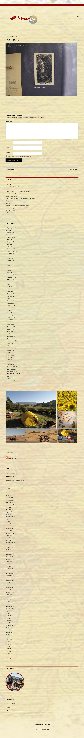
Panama (9, 308)
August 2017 (9, 594)
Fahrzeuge (8, 232)
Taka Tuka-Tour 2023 (13, 374)
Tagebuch (8, 355)
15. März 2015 (9, 36)
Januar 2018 (9, 590)
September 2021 (10, 533)
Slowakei (9, 324)
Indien (9, 265)
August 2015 (9, 639)
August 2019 (9, 561)
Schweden (10, 317)
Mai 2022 (8, 526)
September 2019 (10, 559)
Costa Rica (10, 249)
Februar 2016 (9, 625)
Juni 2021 (8, 540)
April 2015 (8, 649)
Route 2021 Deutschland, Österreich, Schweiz (18, 191)
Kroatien (9, 284)
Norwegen (10, 303)
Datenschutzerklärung (48, 11)
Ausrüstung (9, 184)
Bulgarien (10, 241)
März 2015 (8, 651)
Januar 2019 (9, 571)
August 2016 (9, 611)
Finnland (9, 260)
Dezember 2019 (10, 552)
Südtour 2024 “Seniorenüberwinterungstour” (18, 205)
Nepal (8, 298)
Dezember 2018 (10, 573)
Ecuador (9, 253)
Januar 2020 (9, 549)
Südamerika (10, 369)
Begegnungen (9, 228)
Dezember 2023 (10, 509)
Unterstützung (10, 208)
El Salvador (10, 256)
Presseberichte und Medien (13, 189)
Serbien (9, 322)
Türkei (9, 338)
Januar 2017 (9, 604)
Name (7, 142)
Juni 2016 (8, 616)
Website (8, 152)
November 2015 (10, 632)
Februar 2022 (9, 528)
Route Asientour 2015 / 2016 (13, 193)
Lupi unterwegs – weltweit (12, 186)
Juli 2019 (8, 564)
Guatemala (10, 263)
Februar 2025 (9, 493)
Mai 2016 (8, 618)
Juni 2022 (8, 523)
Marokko (9, 291)
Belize (8, 239)
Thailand (9, 334)
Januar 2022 (9, 530)
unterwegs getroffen (11, 210)
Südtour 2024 (11, 371)
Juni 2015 (8, 644)
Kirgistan (9, 279)
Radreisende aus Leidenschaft (14, 711)
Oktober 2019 (9, 557)
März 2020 (8, 545)
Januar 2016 (9, 627)
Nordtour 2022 (11, 367)
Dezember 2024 (10, 497)
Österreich (10, 305)
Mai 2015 (8, 646)
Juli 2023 (8, 514)
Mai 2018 (8, 582)
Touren (7, 357)
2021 (8, 359)
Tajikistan (10, 331)
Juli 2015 (8, 641)
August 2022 (9, 519)
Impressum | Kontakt (34, 11)
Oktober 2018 (9, 578)
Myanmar (9, 296)
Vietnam (9, 350)
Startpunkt (9, 201)
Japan (9, 272)
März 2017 (8, 599)
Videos (7, 212)
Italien (9, 270)
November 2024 (10, 500)
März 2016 (8, 623)
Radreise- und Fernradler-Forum (15, 480)
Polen (8, 312)
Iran (8, 268)
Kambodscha (11, 275)
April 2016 (8, 620)
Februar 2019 (9, 568)
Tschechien (10, 336)
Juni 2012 (8, 656)
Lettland (9, 289)
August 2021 (9, 535)
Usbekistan (10, 348)
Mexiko (9, 294)
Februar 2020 (9, 547)
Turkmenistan (11, 341)
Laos (8, 286)
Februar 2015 (9, 653)
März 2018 (8, 585)
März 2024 (8, 507)
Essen (7, 230)
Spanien (9, 329)
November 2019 (10, 554)
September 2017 (10, 592)
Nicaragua (10, 301)
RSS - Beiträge (12, 458)
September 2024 (10, 505)
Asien (8, 362)
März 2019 (8, 566)
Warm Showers (10, 476)
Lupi (7, 353)
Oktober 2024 (9, 502)
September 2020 (10, 542)
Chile (8, 244)
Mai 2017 (8, 597)
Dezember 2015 (10, 630)
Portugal (9, 315)
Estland (9, 258)
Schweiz (9, 319)
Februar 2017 (9, 601)
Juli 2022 (8, 521)
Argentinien (10, 237)
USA (8, 345)
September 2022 (10, 516)
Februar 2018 (9, 587)
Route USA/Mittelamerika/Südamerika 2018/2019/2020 (21, 198)
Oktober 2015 (9, 634)
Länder (7, 235)
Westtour (9, 378)
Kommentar (9, 121)
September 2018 (10, 580)
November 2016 (10, 606)
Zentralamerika (11, 381)
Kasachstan (10, 277)
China (9, 246)
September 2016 (10, 608)
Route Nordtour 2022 (11, 196)
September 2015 (10, 637)
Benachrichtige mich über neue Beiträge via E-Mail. (19, 156)
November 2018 (10, 575)
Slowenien (10, 327)
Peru (8, 310)
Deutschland (10, 251)
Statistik (8, 203)
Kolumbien (10, 282)
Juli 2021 (8, 538)
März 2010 (8, 658)
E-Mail (8, 147)
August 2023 (9, 512)
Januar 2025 (9, 495)
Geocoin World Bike (11, 473)
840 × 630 (14, 36)
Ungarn (9, 343)
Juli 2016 (8, 613)
